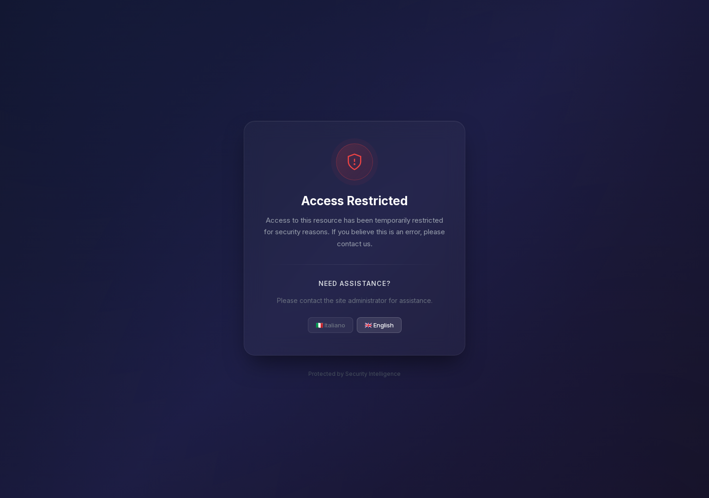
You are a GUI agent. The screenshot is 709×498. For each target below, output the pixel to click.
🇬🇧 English (379, 325)
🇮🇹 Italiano (330, 325)
